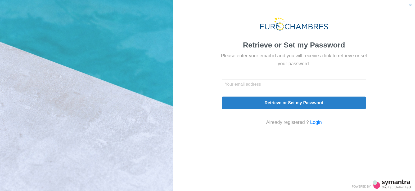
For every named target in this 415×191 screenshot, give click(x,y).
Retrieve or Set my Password (294, 102)
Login (316, 122)
